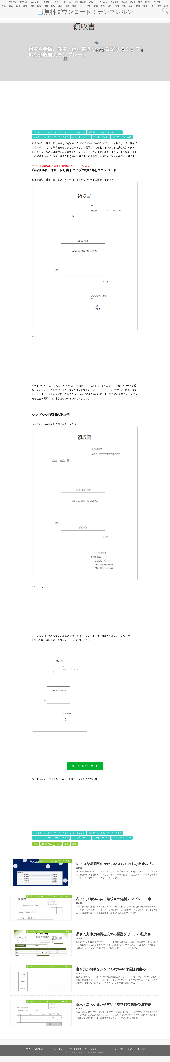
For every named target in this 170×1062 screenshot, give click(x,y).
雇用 (60, 6)
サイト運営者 (75, 1049)
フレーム (67, 2)
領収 (4, 6)
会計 (81, 6)
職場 (36, 844)
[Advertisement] (16, 172)
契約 (96, 6)
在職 (67, 6)
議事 (110, 6)
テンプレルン (82, 1053)
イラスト (56, 2)
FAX (88, 6)
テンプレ (13, 2)
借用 (117, 6)
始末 (74, 6)
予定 (152, 6)
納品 (11, 6)
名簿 (46, 6)
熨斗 (145, 6)
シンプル (114, 2)
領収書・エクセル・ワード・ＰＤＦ (105, 132)
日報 (39, 6)
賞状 (159, 6)
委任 (124, 6)
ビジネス (24, 2)
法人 (58, 844)
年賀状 (46, 2)
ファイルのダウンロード (85, 766)
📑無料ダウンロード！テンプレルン (85, 12)
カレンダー (35, 2)
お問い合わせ (90, 1049)
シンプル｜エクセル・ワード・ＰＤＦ (51, 137)
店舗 (74, 844)
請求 (25, 6)
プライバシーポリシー (56, 1049)
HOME (28, 1049)
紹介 (131, 6)
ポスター (93, 2)
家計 (138, 6)
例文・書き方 (80, 2)
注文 (32, 6)
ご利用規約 (39, 1049)
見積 (18, 6)
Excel (124, 2)
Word (132, 2)
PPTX (147, 2)
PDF (140, 2)
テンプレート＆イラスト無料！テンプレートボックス (122, 1049)
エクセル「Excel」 (81, 137)
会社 (66, 844)
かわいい (103, 2)
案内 (103, 6)
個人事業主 (47, 844)
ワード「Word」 (101, 137)
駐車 (166, 6)
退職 (53, 6)
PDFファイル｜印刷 (122, 137)
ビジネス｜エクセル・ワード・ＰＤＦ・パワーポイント (59, 132)
